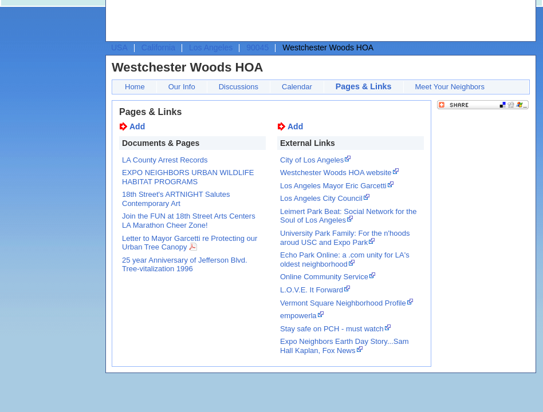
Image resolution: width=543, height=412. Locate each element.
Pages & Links (364, 86)
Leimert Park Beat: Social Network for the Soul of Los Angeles (348, 216)
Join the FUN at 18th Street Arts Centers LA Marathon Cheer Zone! (188, 220)
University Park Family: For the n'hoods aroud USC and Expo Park (345, 238)
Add (137, 126)
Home (135, 86)
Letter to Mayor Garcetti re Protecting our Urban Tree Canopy (189, 243)
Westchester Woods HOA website (336, 172)
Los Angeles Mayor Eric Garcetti (333, 185)
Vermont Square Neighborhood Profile (343, 303)
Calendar (297, 86)
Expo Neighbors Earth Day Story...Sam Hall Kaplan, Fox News (344, 346)
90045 (257, 47)
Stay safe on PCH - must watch (332, 328)
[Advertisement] (191, 23)
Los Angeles (211, 47)
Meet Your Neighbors (450, 86)
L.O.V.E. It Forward (311, 290)
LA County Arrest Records (165, 160)
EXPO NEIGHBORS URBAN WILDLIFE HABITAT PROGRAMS (188, 177)
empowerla (298, 315)
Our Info (181, 86)
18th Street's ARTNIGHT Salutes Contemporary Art (176, 199)
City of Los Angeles (312, 160)
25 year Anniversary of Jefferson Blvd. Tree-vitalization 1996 (184, 265)
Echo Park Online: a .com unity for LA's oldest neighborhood (345, 259)
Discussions (238, 86)
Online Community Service (324, 276)
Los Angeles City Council (321, 198)
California (158, 47)
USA (119, 47)
